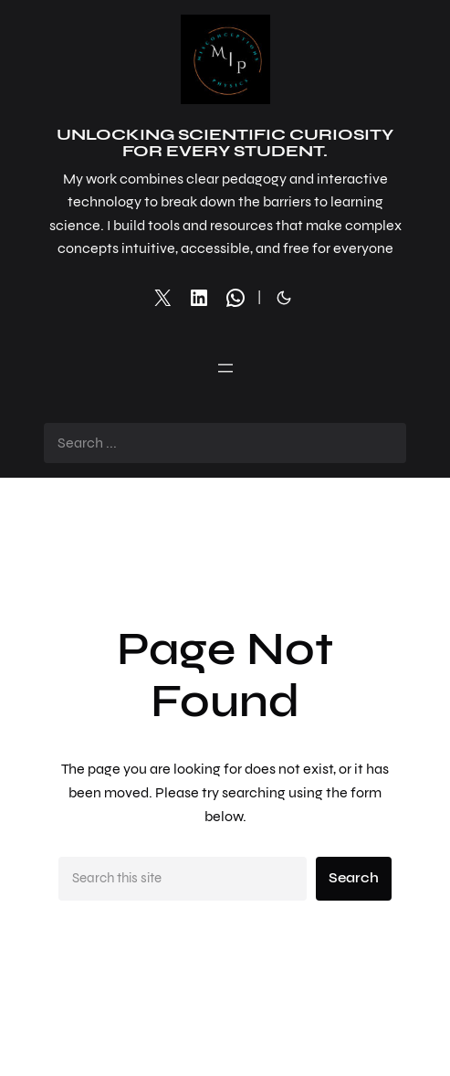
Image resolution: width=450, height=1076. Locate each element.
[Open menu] (225, 368)
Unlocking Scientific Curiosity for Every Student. (225, 142)
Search (354, 878)
